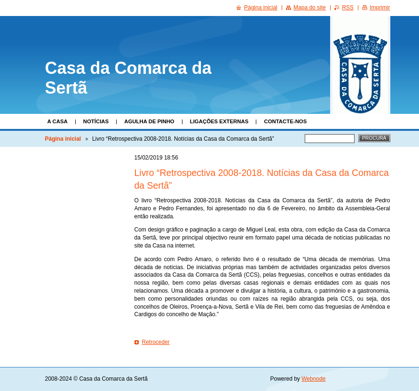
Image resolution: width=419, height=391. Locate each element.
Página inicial (63, 139)
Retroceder (156, 342)
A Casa (57, 121)
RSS (348, 7)
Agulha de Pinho (149, 121)
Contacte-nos (285, 121)
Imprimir (380, 7)
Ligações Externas (219, 121)
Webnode (313, 378)
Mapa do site (309, 7)
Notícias (96, 121)
